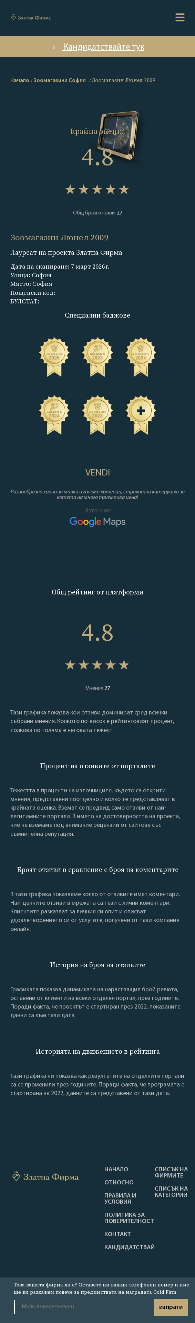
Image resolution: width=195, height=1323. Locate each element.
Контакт (117, 1235)
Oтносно (119, 1183)
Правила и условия (120, 1199)
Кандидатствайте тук (97, 47)
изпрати (171, 1307)
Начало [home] (19, 80)
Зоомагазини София (60, 80)
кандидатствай (129, 1248)
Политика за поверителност (129, 1218)
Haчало (116, 1170)
